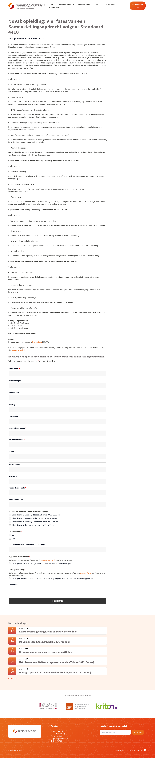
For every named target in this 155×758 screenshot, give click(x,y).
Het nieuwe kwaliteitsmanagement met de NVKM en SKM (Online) (56, 662)
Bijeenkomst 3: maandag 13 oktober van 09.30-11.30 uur (35, 522)
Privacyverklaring (119, 750)
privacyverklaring (85, 573)
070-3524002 (58, 736)
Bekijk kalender (13, 679)
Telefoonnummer (17, 439)
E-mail (12, 451)
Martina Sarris (38, 342)
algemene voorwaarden (48, 560)
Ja (13, 535)
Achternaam (14, 392)
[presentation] (25, 591)
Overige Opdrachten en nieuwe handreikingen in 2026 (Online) (55, 672)
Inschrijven (138, 732)
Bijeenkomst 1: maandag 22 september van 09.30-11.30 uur (36, 515)
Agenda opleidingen (64, 6)
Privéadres (14, 416)
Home (51, 6)
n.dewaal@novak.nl (19, 350)
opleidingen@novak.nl (61, 738)
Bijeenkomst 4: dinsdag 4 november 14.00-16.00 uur (33, 525)
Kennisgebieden (82, 6)
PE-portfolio (105, 6)
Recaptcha (13, 584)
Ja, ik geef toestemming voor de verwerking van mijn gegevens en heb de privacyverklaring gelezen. (52, 578)
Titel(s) (12, 404)
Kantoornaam (14, 464)
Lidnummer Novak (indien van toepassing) (27, 544)
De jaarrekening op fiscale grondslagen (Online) (46, 652)
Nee (13, 538)
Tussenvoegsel (15, 380)
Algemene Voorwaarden (134, 750)
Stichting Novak (119, 6)
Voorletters (14, 368)
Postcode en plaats (17, 428)
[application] (72, 6)
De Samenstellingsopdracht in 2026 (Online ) (44, 641)
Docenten (94, 6)
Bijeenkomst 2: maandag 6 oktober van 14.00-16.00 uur (34, 518)
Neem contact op (137, 6)
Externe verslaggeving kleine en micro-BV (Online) (50, 631)
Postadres (14, 476)
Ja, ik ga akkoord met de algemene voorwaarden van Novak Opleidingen (41, 563)
